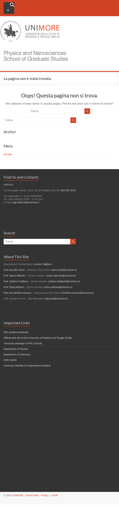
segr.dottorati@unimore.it (25, 202)
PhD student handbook (16, 332)
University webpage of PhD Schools (23, 343)
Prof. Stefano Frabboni (16, 281)
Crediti (54, 495)
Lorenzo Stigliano (42, 264)
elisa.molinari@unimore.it (58, 287)
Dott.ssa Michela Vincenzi (17, 292)
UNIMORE (18, 495)
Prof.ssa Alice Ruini (14, 270)
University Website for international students (27, 365)
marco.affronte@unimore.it (61, 275)
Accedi (8, 154)
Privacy (45, 495)
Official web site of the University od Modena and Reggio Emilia (38, 337)
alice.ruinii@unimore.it (64, 270)
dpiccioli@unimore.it (56, 298)
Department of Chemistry (17, 354)
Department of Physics (16, 349)
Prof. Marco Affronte (14, 275)
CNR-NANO (10, 360)
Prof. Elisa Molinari (14, 287)
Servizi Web (32, 495)
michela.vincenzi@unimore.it (77, 292)
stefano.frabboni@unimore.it (64, 281)
